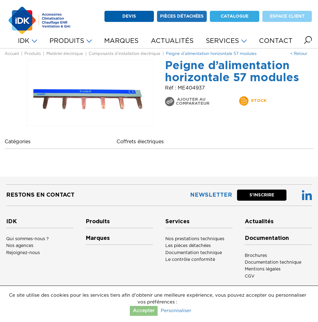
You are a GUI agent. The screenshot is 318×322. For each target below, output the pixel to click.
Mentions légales (263, 269)
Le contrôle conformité (190, 259)
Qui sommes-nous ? (27, 239)
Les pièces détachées (188, 246)
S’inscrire (261, 195)
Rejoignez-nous (23, 253)
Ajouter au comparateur (193, 102)
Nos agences (19, 246)
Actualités (259, 221)
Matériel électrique (64, 54)
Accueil (12, 54)
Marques (98, 238)
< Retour (298, 54)
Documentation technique (193, 253)
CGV (250, 276)
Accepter (144, 310)
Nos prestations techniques (194, 239)
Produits (32, 54)
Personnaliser (176, 310)
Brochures (256, 255)
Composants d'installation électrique (124, 54)
